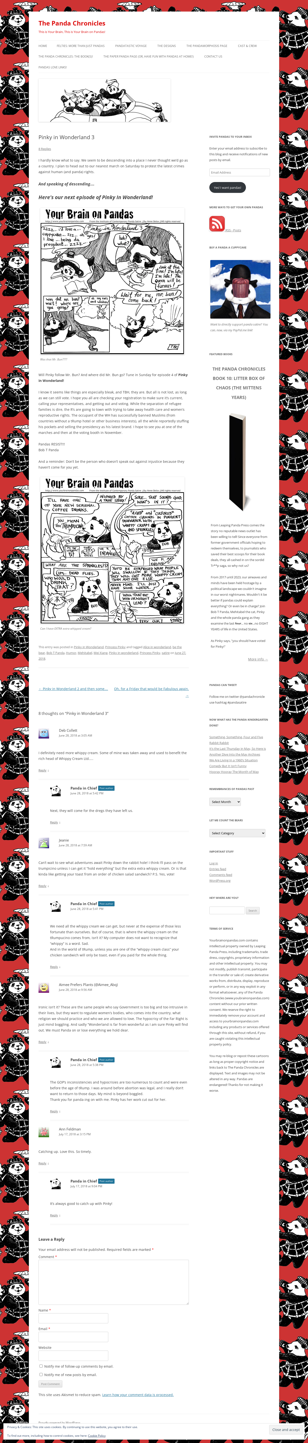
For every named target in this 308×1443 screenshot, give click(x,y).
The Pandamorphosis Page (206, 46)
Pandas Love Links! (52, 67)
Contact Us (213, 56)
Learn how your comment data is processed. (138, 1394)
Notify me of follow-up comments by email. (79, 1366)
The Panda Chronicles (71, 23)
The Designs (166, 46)
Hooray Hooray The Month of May (234, 772)
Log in (213, 863)
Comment (47, 1256)
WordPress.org (220, 880)
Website (44, 1347)
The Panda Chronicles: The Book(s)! (65, 56)
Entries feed (217, 869)
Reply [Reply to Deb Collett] (42, 770)
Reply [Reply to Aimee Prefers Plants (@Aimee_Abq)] (42, 1042)
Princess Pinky (115, 647)
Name (44, 1310)
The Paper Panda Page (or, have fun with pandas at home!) (148, 56)
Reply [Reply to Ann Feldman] (42, 1163)
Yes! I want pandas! (227, 187)
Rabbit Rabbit (219, 743)
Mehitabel (85, 653)
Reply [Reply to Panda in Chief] (54, 822)
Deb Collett (68, 730)
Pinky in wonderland (123, 653)
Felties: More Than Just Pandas (81, 46)
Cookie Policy (97, 1436)
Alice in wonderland (157, 647)
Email (44, 1328)
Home (42, 46)
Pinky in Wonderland (89, 647)
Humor (71, 653)
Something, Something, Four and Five (236, 737)
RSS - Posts (225, 230)
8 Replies (44, 149)
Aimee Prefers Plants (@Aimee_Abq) (88, 984)
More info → (258, 659)
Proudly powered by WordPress (59, 1423)
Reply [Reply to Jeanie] (42, 886)
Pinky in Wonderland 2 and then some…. (73, 688)
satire (166, 653)
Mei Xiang (101, 653)
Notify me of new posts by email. (70, 1374)
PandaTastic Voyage (131, 46)
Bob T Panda (55, 653)
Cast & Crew (247, 46)
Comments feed (220, 875)
